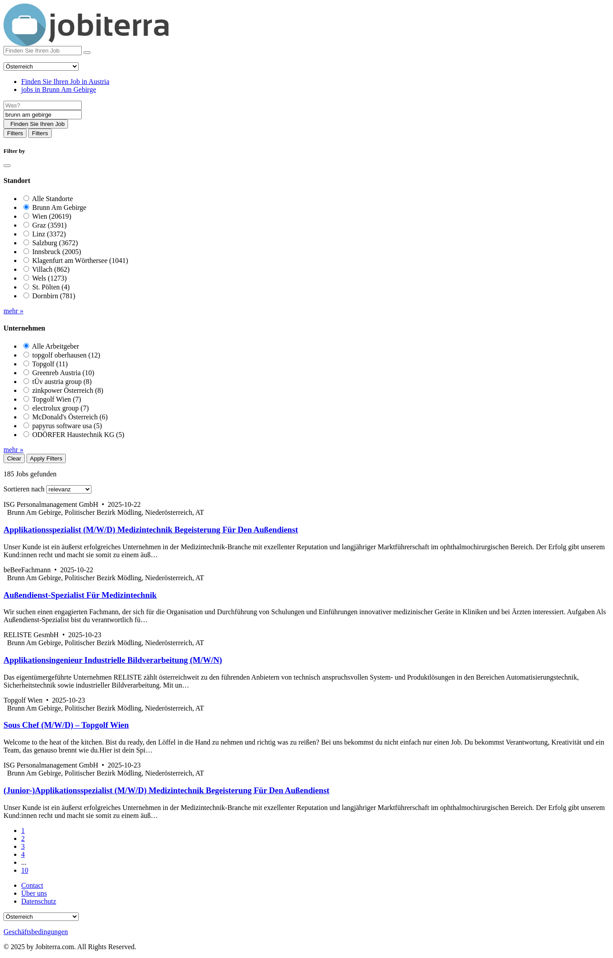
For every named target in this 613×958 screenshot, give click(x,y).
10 (24, 870)
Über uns (34, 893)
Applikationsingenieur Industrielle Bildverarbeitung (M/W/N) (113, 660)
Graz (49, 225)
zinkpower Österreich (67, 390)
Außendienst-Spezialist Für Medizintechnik (80, 595)
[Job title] (43, 105)
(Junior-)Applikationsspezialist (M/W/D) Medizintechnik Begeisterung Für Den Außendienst (166, 790)
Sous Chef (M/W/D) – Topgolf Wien (66, 725)
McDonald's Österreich (70, 417)
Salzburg (55, 243)
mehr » (13, 311)
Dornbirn (53, 296)
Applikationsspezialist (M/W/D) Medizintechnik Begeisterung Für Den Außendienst (151, 529)
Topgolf (50, 364)
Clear (14, 458)
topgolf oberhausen (66, 355)
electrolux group (60, 408)
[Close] (7, 165)
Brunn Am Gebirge (59, 207)
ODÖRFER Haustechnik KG (78, 434)
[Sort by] (68, 489)
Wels (49, 278)
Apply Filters (46, 458)
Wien (52, 216)
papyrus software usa (67, 426)
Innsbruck (56, 251)
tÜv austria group (62, 381)
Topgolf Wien (56, 399)
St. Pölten (51, 287)
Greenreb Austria (63, 372)
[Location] (43, 114)
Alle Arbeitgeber (55, 346)
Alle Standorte (52, 198)
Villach (51, 269)
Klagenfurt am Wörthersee (80, 260)
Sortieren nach (24, 489)
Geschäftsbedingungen (36, 931)
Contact (32, 885)
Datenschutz (38, 901)
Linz (49, 234)
